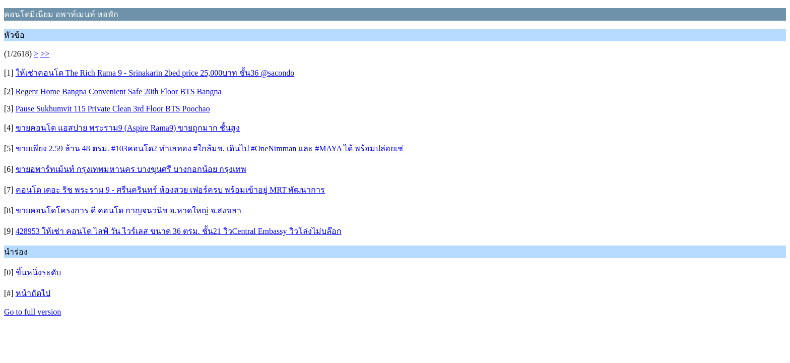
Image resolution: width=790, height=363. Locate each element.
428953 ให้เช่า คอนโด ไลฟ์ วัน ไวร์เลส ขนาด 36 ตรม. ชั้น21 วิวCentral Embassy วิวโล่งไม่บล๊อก (179, 231)
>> (44, 53)
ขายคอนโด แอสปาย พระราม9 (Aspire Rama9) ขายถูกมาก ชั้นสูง (128, 128)
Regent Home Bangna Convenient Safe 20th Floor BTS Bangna (119, 91)
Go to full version (32, 312)
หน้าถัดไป (33, 293)
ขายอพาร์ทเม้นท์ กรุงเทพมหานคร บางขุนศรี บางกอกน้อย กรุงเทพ (131, 169)
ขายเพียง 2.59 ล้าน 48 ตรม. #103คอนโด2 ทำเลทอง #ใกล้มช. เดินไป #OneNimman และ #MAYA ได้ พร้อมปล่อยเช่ (209, 148)
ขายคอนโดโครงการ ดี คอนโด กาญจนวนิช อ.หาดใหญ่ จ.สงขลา (128, 210)
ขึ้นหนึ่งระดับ (38, 272)
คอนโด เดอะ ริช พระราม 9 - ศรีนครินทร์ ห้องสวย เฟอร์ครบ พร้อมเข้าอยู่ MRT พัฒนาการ (170, 190)
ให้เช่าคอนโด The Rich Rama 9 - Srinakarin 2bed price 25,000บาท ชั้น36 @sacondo (155, 73)
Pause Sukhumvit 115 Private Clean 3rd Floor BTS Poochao (113, 108)
